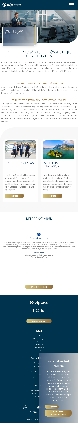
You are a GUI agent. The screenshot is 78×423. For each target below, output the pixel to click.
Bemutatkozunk (39, 336)
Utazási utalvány (39, 321)
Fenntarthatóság (39, 347)
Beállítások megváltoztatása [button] (58, 413)
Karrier (39, 350)
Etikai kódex (39, 345)
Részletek (14, 196)
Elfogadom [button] (52, 407)
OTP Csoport (39, 342)
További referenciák (39, 287)
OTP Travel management (39, 339)
